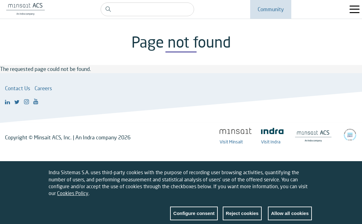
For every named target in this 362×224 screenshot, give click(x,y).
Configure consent (194, 216)
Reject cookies (242, 216)
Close (307, 177)
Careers (43, 88)
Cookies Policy (72, 196)
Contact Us (17, 88)
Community (271, 9)
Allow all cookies (290, 216)
